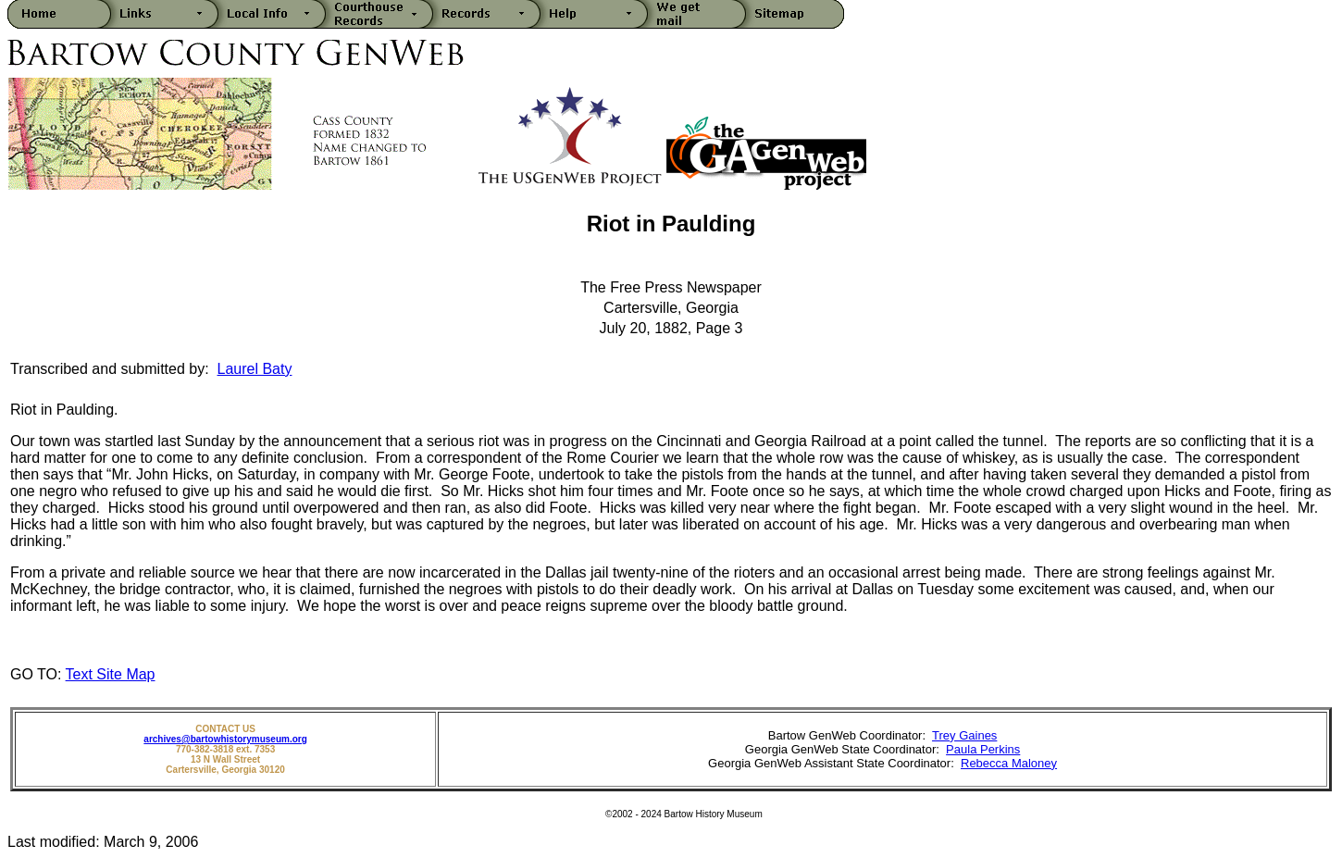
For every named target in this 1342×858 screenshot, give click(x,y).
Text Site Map (110, 674)
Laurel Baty (254, 369)
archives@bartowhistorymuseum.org (224, 739)
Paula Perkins (983, 749)
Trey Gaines (964, 735)
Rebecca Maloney (1009, 763)
